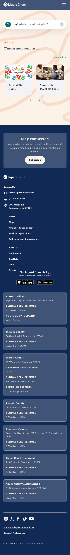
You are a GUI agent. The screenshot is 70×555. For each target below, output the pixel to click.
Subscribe (35, 160)
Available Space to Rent (21, 228)
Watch (12, 217)
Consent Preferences (14, 533)
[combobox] (35, 24)
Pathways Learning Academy (24, 239)
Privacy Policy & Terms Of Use (18, 527)
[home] (15, 4)
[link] (18, 79)
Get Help (13, 259)
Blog (11, 222)
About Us (14, 248)
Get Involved (15, 253)
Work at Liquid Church (20, 234)
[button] (63, 4)
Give (11, 265)
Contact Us (9, 187)
